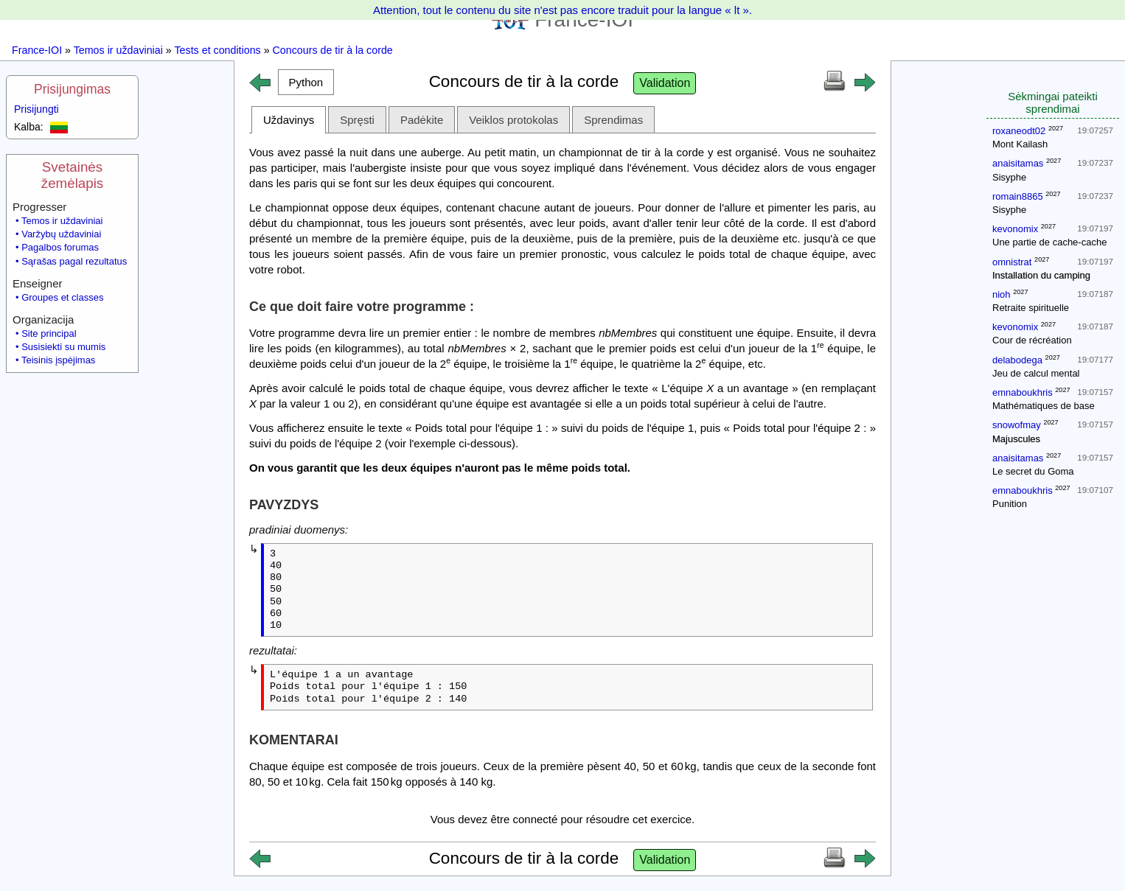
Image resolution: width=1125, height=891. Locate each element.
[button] (306, 82)
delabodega (1017, 360)
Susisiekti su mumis (63, 346)
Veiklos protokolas (513, 119)
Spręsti (357, 119)
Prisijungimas (72, 89)
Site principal (48, 333)
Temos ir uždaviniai (118, 50)
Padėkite (421, 119)
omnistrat (1011, 262)
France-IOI (37, 50)
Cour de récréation (1032, 340)
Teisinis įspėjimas (58, 360)
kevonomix (1015, 228)
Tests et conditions (217, 50)
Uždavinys (288, 119)
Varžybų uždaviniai (61, 234)
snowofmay (1016, 424)
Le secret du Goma (1033, 471)
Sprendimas (613, 119)
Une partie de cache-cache (1049, 242)
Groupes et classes (62, 297)
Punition (1009, 503)
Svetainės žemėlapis (72, 175)
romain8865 (1017, 196)
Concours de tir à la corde (333, 50)
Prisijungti (36, 109)
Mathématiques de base (1043, 405)
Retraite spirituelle (1030, 307)
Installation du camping (1041, 275)
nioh (1001, 294)
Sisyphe (1009, 177)
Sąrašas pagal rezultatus (74, 261)
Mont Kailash (1020, 144)
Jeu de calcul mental (1036, 373)
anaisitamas (1017, 163)
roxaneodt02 (1018, 130)
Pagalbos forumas (60, 247)
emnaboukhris (1022, 392)
